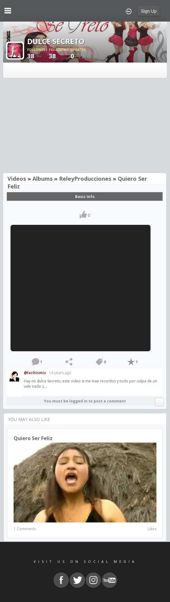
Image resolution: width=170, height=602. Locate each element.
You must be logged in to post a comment (85, 401)
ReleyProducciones (85, 178)
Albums (42, 178)
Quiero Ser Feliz (33, 438)
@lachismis (35, 372)
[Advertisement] (85, 126)
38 (38, 53)
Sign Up (148, 11)
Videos (16, 178)
